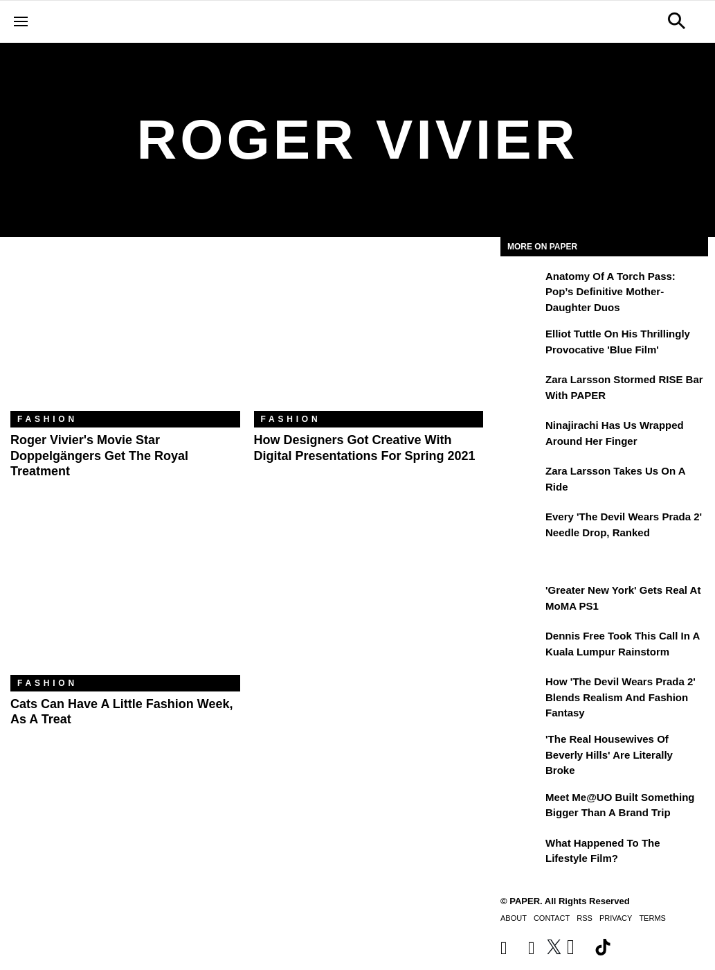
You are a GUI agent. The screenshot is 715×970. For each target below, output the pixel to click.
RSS (584, 918)
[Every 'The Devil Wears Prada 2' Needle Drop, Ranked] (521, 526)
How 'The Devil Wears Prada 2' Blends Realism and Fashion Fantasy (620, 697)
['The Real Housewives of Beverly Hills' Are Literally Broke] (521, 749)
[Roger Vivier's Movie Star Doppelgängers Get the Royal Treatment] (125, 334)
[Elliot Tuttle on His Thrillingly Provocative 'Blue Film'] (521, 343)
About (513, 918)
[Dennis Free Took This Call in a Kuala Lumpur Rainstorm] (521, 645)
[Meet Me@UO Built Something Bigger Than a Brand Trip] (521, 807)
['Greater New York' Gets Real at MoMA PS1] (521, 600)
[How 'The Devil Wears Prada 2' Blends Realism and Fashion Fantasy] (521, 691)
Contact (552, 918)
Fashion (47, 419)
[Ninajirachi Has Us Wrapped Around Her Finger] (521, 435)
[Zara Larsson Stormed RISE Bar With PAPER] (521, 389)
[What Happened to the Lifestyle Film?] (521, 853)
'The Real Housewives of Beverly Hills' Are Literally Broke (609, 754)
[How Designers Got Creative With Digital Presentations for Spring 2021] (369, 334)
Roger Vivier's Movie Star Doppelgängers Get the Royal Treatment (99, 455)
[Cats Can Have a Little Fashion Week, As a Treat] (125, 598)
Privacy (615, 918)
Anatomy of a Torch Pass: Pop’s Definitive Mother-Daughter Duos (610, 291)
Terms (652, 918)
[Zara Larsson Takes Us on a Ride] (521, 481)
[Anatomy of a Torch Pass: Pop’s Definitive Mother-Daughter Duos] (521, 286)
